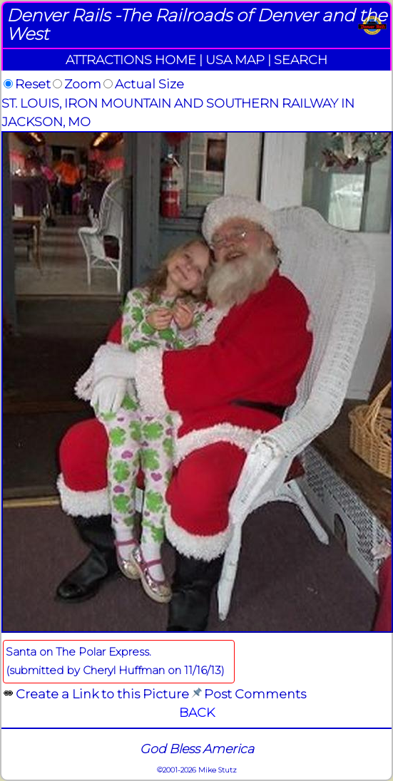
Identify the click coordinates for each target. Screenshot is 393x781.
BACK (197, 712)
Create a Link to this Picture (102, 693)
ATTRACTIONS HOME (131, 59)
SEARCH (300, 59)
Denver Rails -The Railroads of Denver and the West (196, 24)
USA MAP (235, 59)
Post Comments (255, 693)
